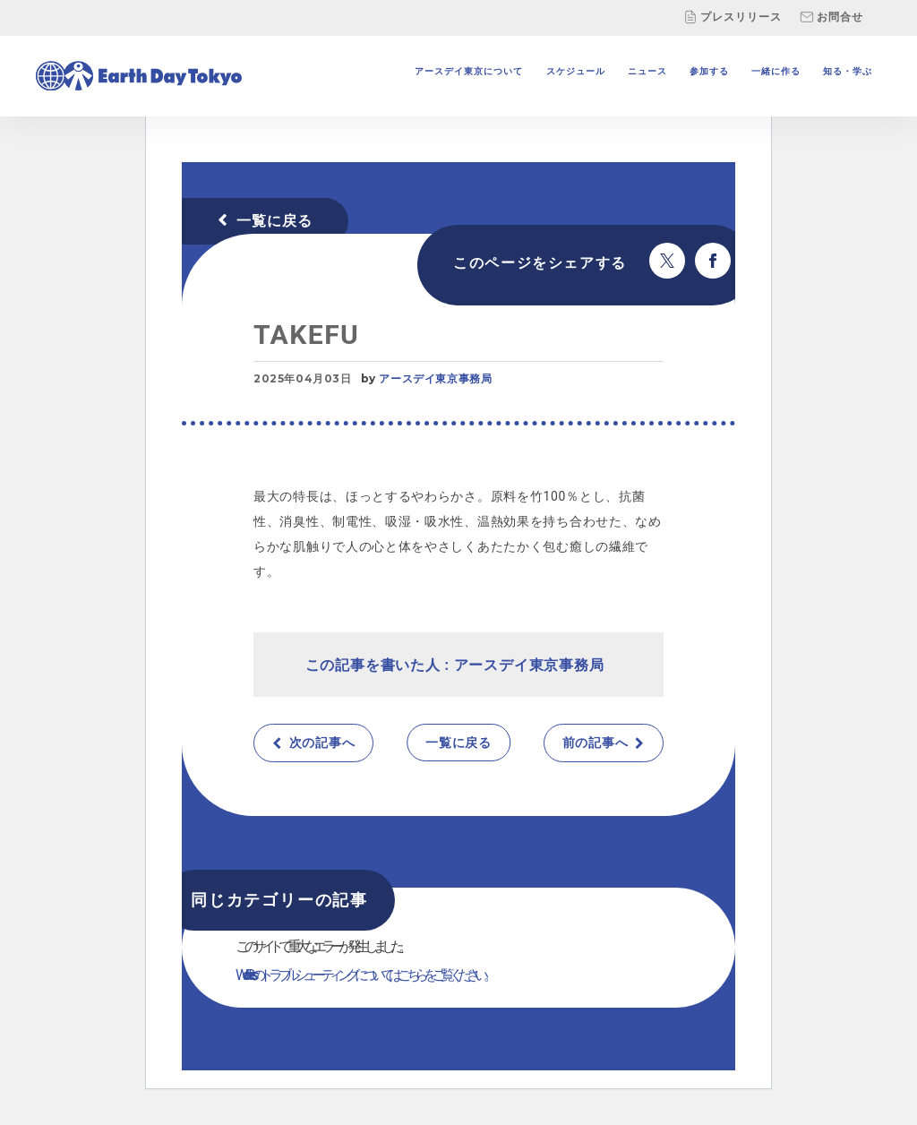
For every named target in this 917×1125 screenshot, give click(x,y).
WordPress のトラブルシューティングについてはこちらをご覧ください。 (364, 974)
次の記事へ (322, 742)
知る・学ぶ (847, 71)
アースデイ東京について (469, 71)
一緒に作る (776, 71)
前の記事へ (595, 742)
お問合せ (831, 17)
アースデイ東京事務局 (435, 378)
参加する (709, 71)
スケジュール (575, 71)
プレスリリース (732, 17)
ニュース (647, 71)
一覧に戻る (274, 220)
